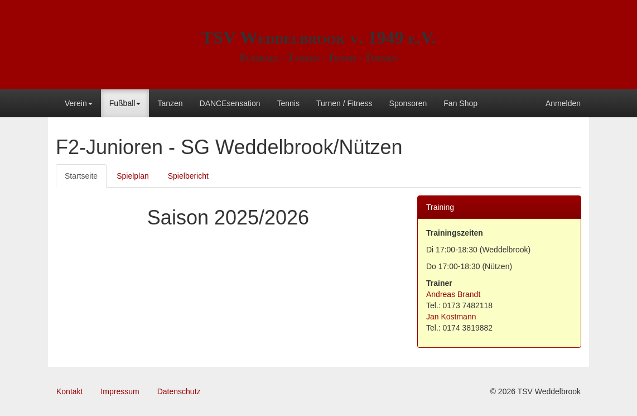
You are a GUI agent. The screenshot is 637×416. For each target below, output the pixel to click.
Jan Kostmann (451, 316)
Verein (79, 103)
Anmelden (563, 103)
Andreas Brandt (453, 294)
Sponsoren (408, 103)
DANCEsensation (230, 103)
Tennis (288, 103)
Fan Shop (460, 103)
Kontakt (69, 391)
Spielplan (133, 175)
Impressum (119, 391)
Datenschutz (179, 391)
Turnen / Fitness (344, 103)
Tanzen (169, 103)
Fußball (125, 103)
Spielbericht (188, 175)
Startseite (81, 175)
